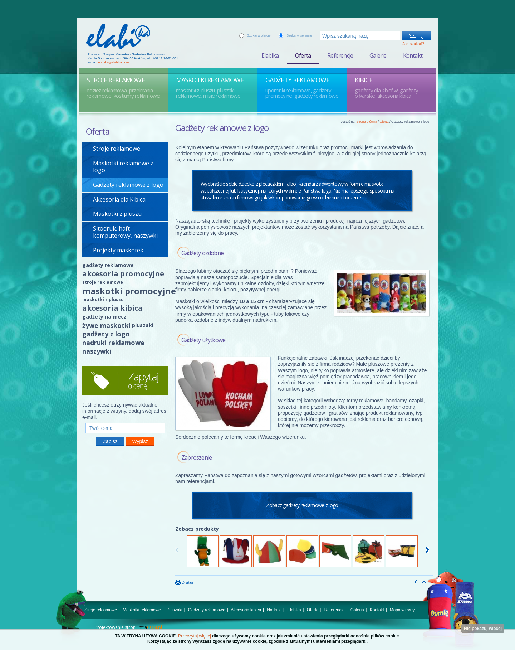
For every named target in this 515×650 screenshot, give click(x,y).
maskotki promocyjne (129, 291)
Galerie (377, 55)
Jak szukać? (413, 44)
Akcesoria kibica (246, 609)
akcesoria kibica (112, 308)
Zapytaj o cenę (125, 380)
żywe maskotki (106, 325)
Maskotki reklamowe (142, 609)
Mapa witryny (402, 609)
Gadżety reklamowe (206, 609)
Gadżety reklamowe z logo (128, 185)
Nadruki (274, 609)
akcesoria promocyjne (123, 273)
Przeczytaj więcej (194, 636)
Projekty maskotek (118, 250)
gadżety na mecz (104, 316)
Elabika (270, 55)
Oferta (303, 55)
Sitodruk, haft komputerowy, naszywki (125, 231)
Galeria (357, 609)
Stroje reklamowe (116, 148)
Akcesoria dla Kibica (119, 199)
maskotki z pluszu (103, 299)
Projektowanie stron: (128, 627)
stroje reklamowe (102, 282)
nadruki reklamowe (113, 342)
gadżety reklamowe (108, 265)
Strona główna (366, 121)
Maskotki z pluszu (117, 214)
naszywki (96, 351)
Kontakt (412, 55)
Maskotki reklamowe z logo (123, 166)
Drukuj (184, 582)
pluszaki (142, 325)
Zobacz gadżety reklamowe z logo (302, 505)
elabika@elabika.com (113, 62)
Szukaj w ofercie (259, 35)
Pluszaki (174, 609)
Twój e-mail (125, 420)
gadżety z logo (106, 334)
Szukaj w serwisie (299, 35)
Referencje (340, 55)
